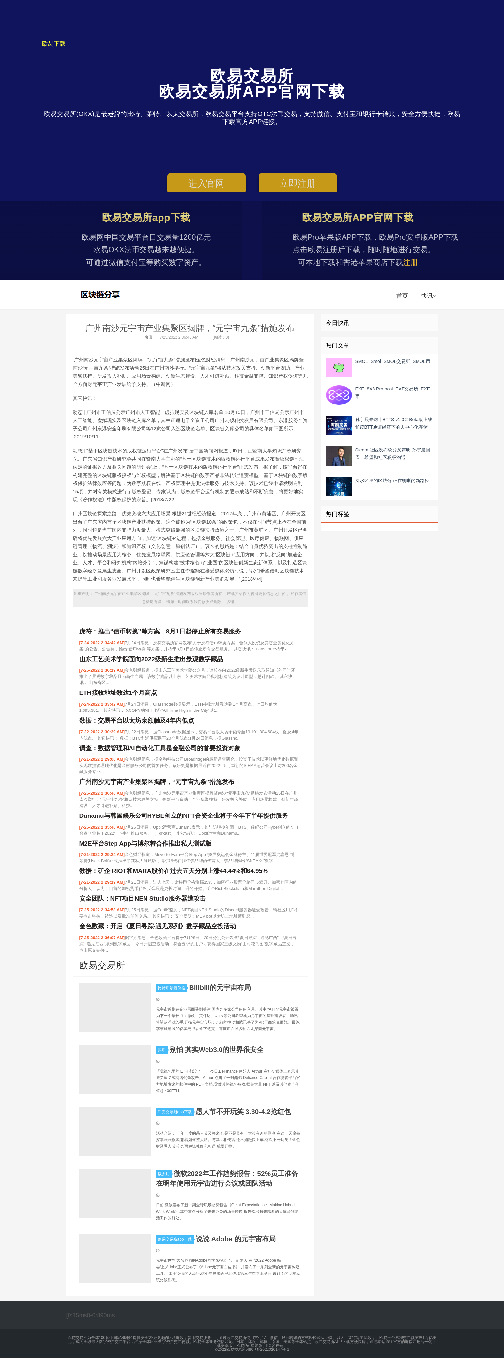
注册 (430, 262)
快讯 (428, 296)
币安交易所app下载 (176, 1112)
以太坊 (165, 1174)
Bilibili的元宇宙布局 (220, 987)
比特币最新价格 (172, 988)
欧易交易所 (101, 294)
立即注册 (298, 186)
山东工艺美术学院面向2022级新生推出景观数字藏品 (151, 659)
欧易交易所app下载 (176, 1239)
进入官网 (206, 186)
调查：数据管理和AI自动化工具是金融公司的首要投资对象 (159, 748)
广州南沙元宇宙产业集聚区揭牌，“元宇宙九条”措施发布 (190, 328)
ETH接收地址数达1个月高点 (118, 692)
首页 (402, 296)
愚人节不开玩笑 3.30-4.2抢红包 (243, 1111)
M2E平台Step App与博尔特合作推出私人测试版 (145, 843)
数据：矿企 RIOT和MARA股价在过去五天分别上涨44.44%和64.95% (173, 870)
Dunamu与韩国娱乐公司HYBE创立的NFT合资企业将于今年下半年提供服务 (183, 815)
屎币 (163, 1050)
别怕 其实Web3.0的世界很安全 (217, 1049)
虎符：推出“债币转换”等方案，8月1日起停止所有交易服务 (160, 631)
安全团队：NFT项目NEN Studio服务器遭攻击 (142, 898)
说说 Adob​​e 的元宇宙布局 (236, 1239)
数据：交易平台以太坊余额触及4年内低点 (136, 720)
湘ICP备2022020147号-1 (267, 1349)
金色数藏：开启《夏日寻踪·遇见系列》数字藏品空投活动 (157, 926)
